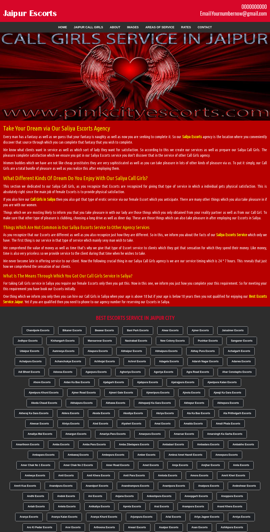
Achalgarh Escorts (239, 351)
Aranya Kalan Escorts (64, 516)
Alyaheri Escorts (131, 423)
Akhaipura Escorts (81, 402)
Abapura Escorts (98, 351)
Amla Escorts (241, 465)
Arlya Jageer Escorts (206, 516)
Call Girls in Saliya (42, 199)
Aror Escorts (73, 527)
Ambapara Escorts (43, 454)
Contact (205, 27)
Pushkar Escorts (208, 340)
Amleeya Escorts (35, 475)
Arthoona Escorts (104, 527)
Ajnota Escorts (192, 392)
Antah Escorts (36, 506)
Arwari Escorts (137, 527)
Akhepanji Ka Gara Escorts (154, 402)
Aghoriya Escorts (130, 371)
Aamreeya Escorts (64, 351)
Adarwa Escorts (241, 361)
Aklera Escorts (70, 413)
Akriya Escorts (165, 413)
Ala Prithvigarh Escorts (237, 413)
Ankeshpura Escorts (159, 496)
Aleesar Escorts (39, 423)
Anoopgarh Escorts (196, 496)
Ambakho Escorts (243, 444)
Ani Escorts (95, 496)
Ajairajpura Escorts (182, 382)
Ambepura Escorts (113, 454)
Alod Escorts (100, 423)
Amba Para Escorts (94, 444)
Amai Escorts (162, 423)
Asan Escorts (200, 527)
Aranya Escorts (29, 516)
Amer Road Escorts (118, 465)
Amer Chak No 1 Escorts (35, 465)
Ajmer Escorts (200, 330)
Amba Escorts (61, 444)
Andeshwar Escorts (244, 485)
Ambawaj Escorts (78, 454)
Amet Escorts (151, 465)
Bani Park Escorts (138, 330)
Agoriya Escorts (163, 371)
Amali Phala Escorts (228, 423)
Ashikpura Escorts (232, 527)
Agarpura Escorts (96, 371)
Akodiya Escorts (133, 413)
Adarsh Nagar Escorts (205, 361)
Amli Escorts (66, 475)
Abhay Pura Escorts (203, 351)
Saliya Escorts (192, 137)
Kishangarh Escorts (63, 340)
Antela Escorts (67, 506)
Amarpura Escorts (150, 433)
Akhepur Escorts (194, 402)
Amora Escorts (199, 475)
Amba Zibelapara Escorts (134, 444)
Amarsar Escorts (184, 433)
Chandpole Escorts (37, 330)
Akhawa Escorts (115, 402)
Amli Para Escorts (134, 475)
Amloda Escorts (167, 475)
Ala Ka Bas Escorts (198, 413)
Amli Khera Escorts (98, 475)
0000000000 (254, 6)
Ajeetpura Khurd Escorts (43, 392)
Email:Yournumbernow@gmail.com (233, 13)
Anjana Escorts (124, 496)
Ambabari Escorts (173, 444)
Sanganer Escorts (241, 340)
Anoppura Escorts (232, 496)
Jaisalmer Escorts (233, 330)
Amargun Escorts (75, 433)
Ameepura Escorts (226, 454)
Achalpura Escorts (30, 361)
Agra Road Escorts (197, 371)
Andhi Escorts (35, 496)
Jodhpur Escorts (28, 340)
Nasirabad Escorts (136, 340)
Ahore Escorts (42, 382)
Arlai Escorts (173, 516)
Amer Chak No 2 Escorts (78, 465)
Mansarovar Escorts (100, 340)
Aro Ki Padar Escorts (39, 527)
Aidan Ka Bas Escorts (77, 382)
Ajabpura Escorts (147, 382)
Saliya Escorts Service (231, 235)
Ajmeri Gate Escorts (121, 392)
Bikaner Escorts (72, 330)
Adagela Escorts (169, 361)
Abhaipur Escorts (131, 351)
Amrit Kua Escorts (25, 485)
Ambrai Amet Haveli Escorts (185, 454)
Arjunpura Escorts (141, 516)
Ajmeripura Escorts (158, 392)
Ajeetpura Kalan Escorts (222, 382)
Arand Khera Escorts (229, 506)
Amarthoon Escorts (27, 444)
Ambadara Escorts (208, 444)
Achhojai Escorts (104, 361)
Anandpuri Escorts (97, 485)
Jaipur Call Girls (88, 27)
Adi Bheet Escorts (29, 371)
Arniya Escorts (241, 516)
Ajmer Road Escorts (84, 392)
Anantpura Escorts (173, 485)
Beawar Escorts (104, 330)
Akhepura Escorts (228, 402)
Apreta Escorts (132, 506)
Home (62, 27)
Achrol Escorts (137, 361)
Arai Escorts (161, 506)
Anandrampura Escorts (135, 485)
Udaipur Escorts (29, 351)
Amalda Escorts (193, 423)
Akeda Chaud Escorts (44, 402)
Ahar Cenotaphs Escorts (237, 371)
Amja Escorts (180, 465)
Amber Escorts (146, 454)
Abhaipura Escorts (166, 351)
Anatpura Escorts (208, 485)
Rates (186, 27)
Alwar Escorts (170, 330)
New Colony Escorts (172, 340)
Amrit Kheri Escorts (233, 475)
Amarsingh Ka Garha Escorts (224, 433)
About (115, 27)
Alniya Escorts (71, 423)
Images (133, 27)
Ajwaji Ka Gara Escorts (227, 392)
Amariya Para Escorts (113, 433)
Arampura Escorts (193, 506)
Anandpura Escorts (61, 485)
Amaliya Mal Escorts (40, 433)
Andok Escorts (66, 496)
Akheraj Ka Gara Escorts (34, 413)
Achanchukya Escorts (68, 361)
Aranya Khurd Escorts (103, 516)
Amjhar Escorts (210, 465)
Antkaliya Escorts (99, 506)
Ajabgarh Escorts (113, 382)
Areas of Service (159, 27)
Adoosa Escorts (62, 371)
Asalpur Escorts (168, 527)
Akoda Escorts (101, 413)
